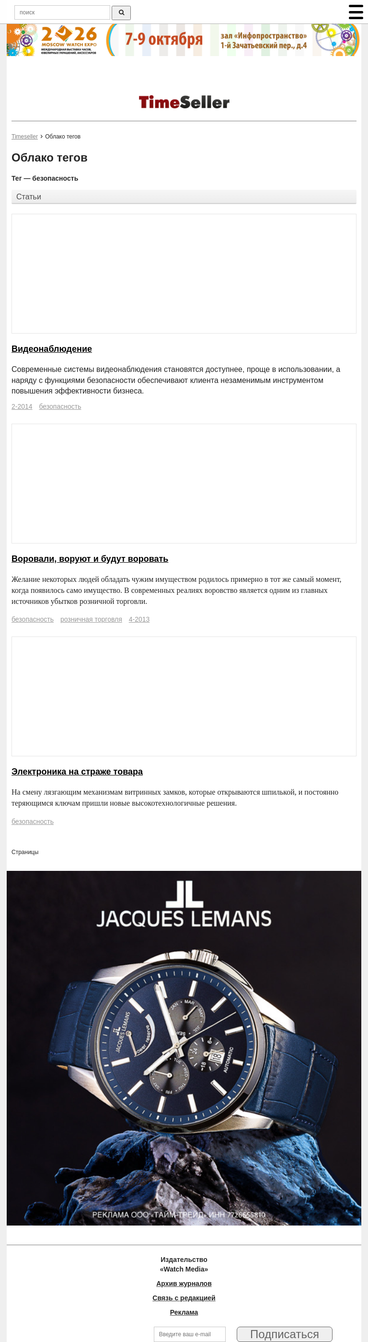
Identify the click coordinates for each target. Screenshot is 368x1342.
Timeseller (25, 136)
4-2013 (139, 619)
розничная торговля (91, 619)
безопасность (60, 406)
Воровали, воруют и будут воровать (90, 559)
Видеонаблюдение (52, 349)
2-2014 (22, 406)
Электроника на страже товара (77, 771)
